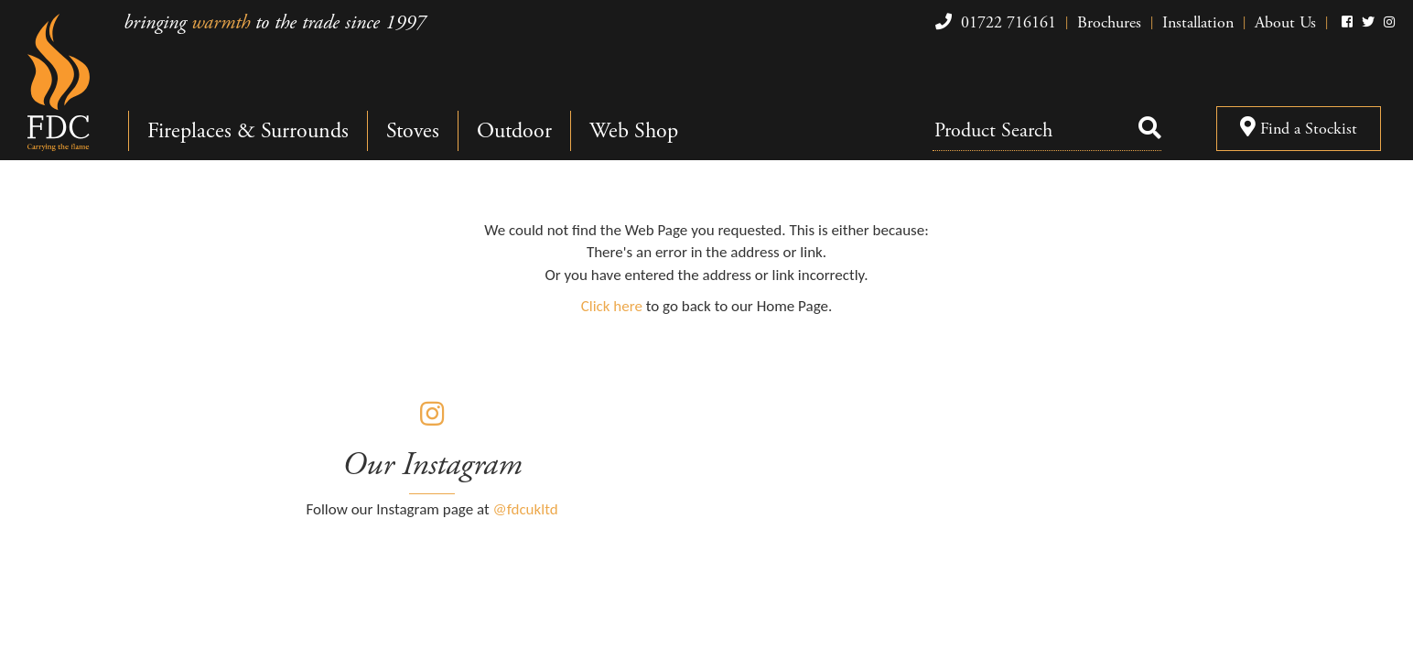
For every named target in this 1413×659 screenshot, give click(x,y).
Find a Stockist (1298, 128)
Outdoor (514, 131)
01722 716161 (993, 22)
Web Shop (633, 131)
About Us (1285, 22)
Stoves (412, 131)
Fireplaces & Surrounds (248, 131)
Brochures (1109, 22)
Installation (1198, 22)
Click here (611, 306)
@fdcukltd (525, 509)
